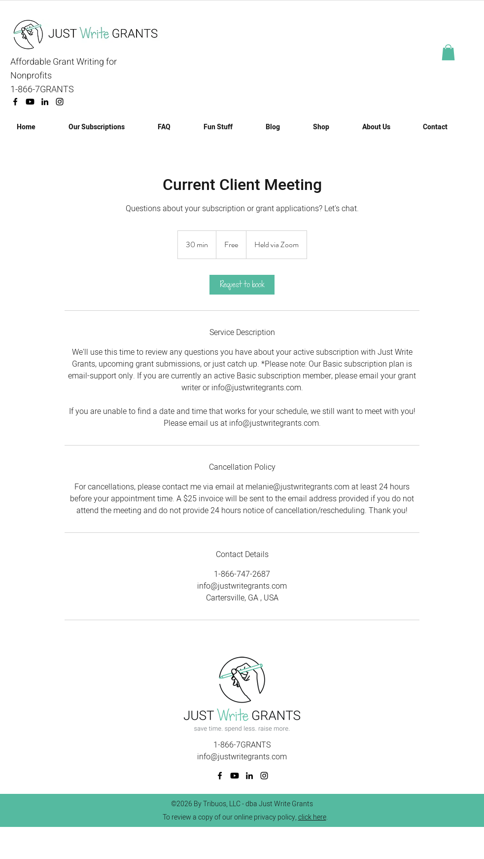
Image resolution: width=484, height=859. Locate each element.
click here (312, 817)
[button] (448, 52)
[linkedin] (45, 102)
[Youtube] (30, 102)
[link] (242, 285)
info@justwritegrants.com (242, 757)
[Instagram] (60, 102)
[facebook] (15, 102)
